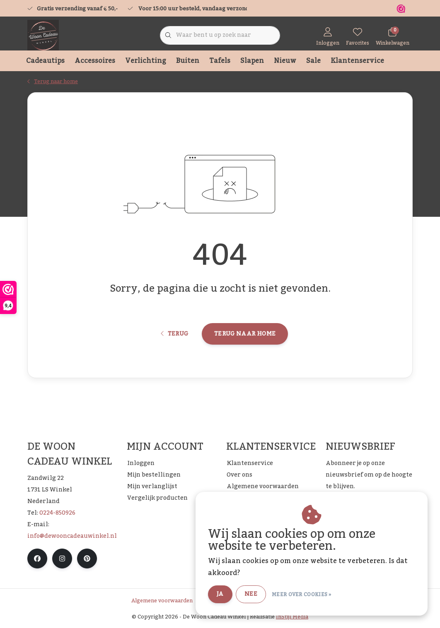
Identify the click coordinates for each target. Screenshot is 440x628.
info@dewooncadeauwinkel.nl (72, 536)
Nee (250, 594)
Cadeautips (45, 60)
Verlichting (145, 60)
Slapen (252, 60)
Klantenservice (357, 60)
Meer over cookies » (301, 594)
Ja (220, 594)
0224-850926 (57, 513)
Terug (175, 334)
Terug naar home (245, 334)
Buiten (187, 60)
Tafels (219, 60)
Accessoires (95, 60)
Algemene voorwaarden (162, 600)
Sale (313, 60)
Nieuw (285, 60)
